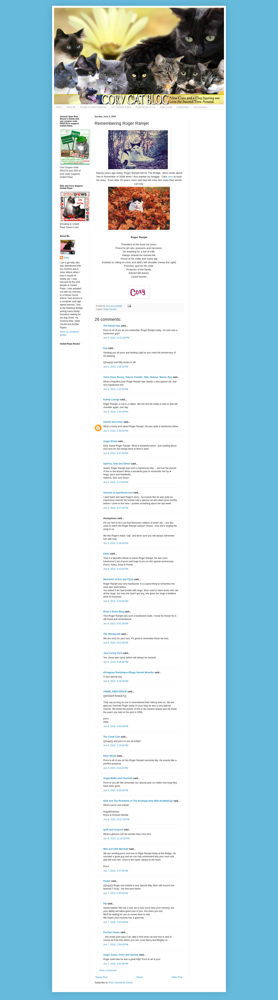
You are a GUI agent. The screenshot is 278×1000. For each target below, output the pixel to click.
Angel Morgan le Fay (145, 107)
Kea (105, 348)
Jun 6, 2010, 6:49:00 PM (115, 726)
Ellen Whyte (109, 756)
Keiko (106, 553)
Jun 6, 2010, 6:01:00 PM (115, 642)
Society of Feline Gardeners (93, 107)
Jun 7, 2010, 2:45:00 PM (115, 922)
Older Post (176, 977)
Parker (106, 881)
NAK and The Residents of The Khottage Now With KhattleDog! (138, 801)
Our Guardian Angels (121, 107)
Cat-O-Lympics (200, 107)
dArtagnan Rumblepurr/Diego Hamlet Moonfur (128, 672)
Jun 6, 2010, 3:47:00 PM (115, 453)
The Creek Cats (111, 736)
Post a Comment (108, 970)
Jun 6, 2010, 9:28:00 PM (115, 790)
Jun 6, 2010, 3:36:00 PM (115, 431)
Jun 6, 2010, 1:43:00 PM (115, 411)
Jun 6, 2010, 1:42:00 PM (115, 389)
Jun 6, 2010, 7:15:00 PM (115, 745)
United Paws (183, 107)
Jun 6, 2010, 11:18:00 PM (116, 838)
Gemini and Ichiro (113, 422)
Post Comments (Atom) (121, 982)
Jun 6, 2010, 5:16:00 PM (115, 543)
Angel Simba (110, 441)
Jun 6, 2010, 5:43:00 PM (115, 569)
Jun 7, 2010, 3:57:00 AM (115, 870)
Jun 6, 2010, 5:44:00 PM (115, 601)
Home (59, 107)
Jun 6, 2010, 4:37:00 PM (115, 508)
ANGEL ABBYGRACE (115, 691)
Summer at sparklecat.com (118, 492)
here (170, 176)
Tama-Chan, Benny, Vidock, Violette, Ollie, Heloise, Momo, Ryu (137, 377)
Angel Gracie (166, 107)
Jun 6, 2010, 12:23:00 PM (116, 337)
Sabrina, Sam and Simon (117, 463)
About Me (70, 107)
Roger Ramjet (109, 309)
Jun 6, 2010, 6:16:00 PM (115, 681)
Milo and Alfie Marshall (115, 849)
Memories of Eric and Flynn (118, 579)
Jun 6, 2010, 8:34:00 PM (115, 768)
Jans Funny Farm (112, 653)
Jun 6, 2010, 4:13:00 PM (115, 482)
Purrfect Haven (111, 932)
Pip (105, 903)
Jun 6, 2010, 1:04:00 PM (115, 366)
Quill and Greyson (113, 829)
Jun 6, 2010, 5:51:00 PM (115, 623)
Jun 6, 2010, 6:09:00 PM (115, 662)
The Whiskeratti (111, 634)
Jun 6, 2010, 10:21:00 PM (116, 819)
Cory (66, 257)
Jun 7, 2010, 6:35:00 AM (115, 893)
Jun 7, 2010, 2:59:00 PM (115, 944)
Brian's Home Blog (113, 611)
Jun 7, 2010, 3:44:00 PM (115, 963)
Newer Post (102, 977)
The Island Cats (111, 325)
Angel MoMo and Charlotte (118, 778)
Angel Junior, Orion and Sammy (120, 954)
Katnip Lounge (111, 399)
